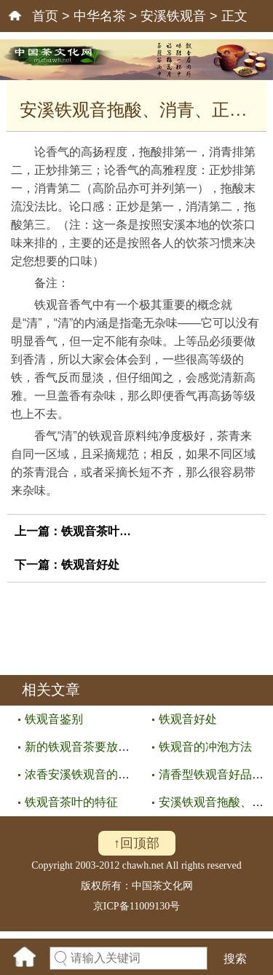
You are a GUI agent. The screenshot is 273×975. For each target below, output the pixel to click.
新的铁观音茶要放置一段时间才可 (112, 747)
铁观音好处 (90, 564)
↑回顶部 (136, 843)
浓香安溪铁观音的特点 (83, 774)
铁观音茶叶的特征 (107, 531)
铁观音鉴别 (54, 719)
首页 (45, 16)
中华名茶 (100, 16)
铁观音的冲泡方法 (205, 747)
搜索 (235, 958)
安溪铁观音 (173, 16)
